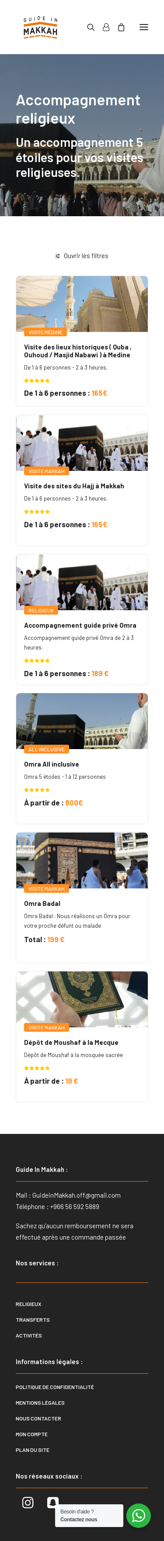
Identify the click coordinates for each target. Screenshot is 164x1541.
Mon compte (32, 1434)
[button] (144, 27)
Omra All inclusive (51, 764)
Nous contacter (38, 1418)
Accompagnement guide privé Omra (80, 625)
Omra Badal (42, 903)
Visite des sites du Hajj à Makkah (74, 486)
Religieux (28, 1304)
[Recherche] (87, 27)
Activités (29, 1335)
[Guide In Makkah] (40, 27)
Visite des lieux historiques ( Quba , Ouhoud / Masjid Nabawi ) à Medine (78, 351)
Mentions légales (40, 1402)
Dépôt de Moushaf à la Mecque (71, 1042)
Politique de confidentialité (55, 1387)
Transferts (33, 1319)
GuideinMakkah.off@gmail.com (76, 1195)
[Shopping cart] (117, 27)
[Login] (102, 27)
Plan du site (32, 1450)
